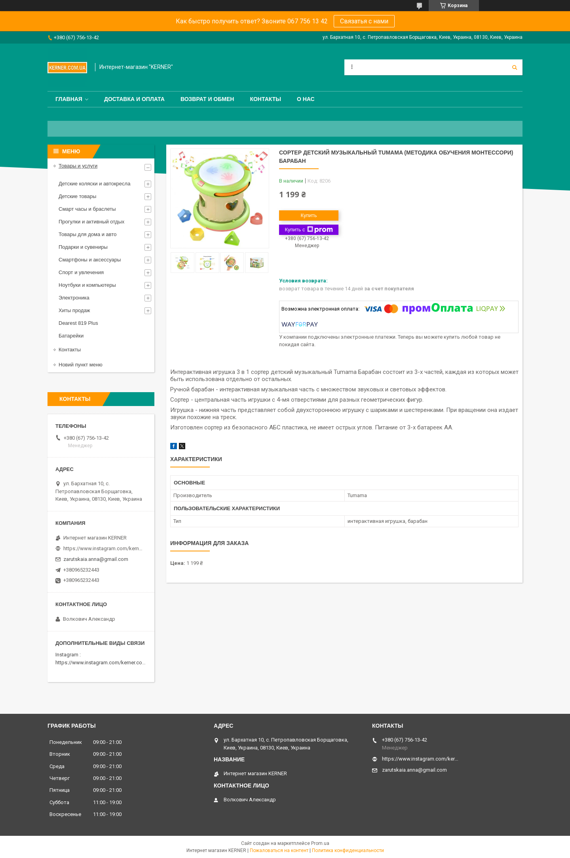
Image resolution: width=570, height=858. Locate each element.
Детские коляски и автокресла (94, 184)
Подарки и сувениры (83, 247)
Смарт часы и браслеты (87, 209)
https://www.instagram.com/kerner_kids (102, 548)
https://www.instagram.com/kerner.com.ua (104, 662)
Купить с (308, 229)
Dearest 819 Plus (78, 323)
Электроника (74, 298)
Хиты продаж (74, 310)
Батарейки (71, 336)
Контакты (265, 99)
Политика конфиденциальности (348, 850)
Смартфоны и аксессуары (90, 260)
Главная (68, 99)
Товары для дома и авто (88, 234)
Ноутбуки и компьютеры (87, 285)
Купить (308, 215)
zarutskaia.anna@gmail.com (95, 559)
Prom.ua (320, 843)
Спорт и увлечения (81, 272)
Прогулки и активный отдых (91, 222)
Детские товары (77, 196)
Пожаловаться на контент (279, 850)
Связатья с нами (364, 21)
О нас (306, 99)
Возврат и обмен (207, 99)
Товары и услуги (78, 166)
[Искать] (514, 67)
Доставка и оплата (134, 99)
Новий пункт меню (81, 365)
